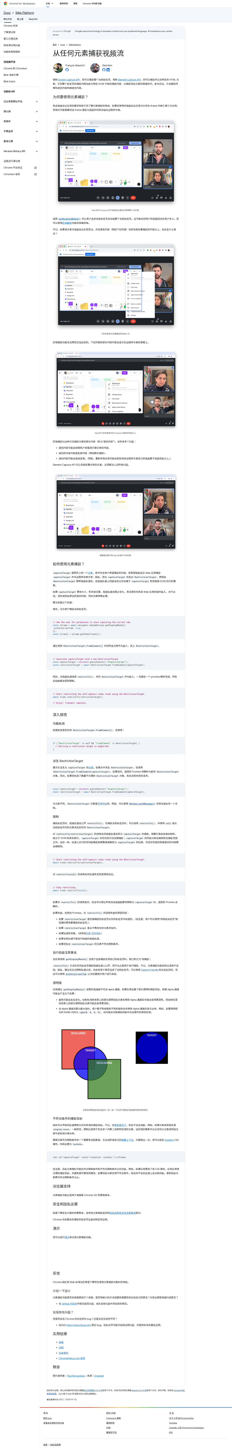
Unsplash (99, 1375)
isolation (169, 1140)
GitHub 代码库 (69, 1303)
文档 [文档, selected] (48, 3)
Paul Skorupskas (76, 1375)
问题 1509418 (93, 933)
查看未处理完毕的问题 (53, 1423)
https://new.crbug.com (78, 1325)
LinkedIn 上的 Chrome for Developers (186, 1427)
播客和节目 (111, 1432)
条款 (45, 1445)
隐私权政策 (55, 1445)
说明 (61, 1347)
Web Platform (24, 13)
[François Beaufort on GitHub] (67, 70)
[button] (17, 101)
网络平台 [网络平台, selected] (8, 19)
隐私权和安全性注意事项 (123, 1213)
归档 (108, 1427)
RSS (171, 1432)
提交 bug (47, 1418)
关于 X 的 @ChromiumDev (181, 1418)
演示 (67, 1237)
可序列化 (102, 803)
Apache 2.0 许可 (139, 1390)
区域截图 (67, 223)
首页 (55, 44)
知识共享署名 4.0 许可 (93, 1390)
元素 (90, 573)
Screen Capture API (69, 79)
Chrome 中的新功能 (92, 3)
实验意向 (63, 1353)
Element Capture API (129, 79)
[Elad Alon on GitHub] (103, 70)
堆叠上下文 (127, 1140)
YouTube (173, 1423)
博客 (75, 3)
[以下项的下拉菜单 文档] (53, 3)
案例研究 (64, 3)
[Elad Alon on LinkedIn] (108, 70)
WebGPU (33, 19)
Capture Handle (149, 969)
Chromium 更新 (113, 1418)
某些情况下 (120, 1125)
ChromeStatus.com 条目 (72, 1358)
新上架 (20, 19)
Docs (7, 13)
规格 (61, 1342)
